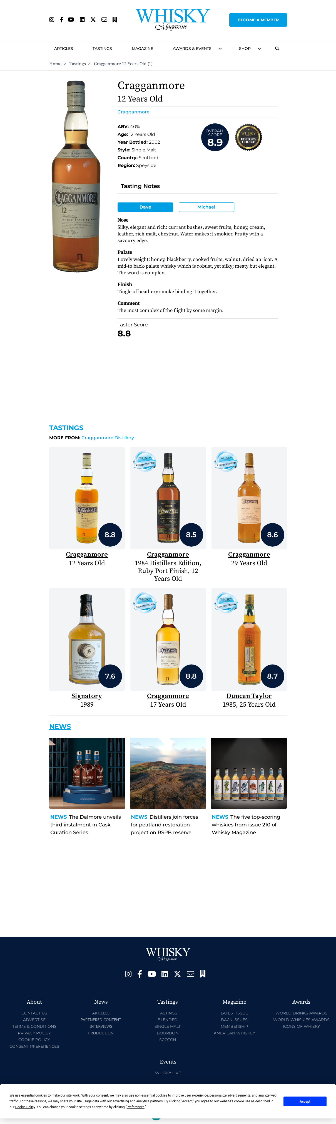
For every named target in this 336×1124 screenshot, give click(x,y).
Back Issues (234, 1019)
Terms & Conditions (34, 1026)
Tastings (102, 48)
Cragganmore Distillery (91, 437)
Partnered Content (101, 1019)
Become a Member (258, 19)
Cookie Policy (34, 1039)
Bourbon (167, 1033)
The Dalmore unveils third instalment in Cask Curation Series (85, 825)
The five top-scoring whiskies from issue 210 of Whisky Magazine (246, 825)
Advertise (34, 1019)
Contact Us (34, 1013)
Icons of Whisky (301, 1026)
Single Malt (168, 1026)
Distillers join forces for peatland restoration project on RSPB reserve (164, 825)
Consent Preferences (34, 1046)
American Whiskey (234, 1033)
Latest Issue (234, 1013)
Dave (145, 207)
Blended (168, 1019)
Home (55, 64)
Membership (234, 1026)
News (58, 817)
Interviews (100, 1026)
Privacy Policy (34, 1033)
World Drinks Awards (301, 1013)
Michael (206, 207)
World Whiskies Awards (301, 1019)
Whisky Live (168, 1072)
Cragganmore (134, 112)
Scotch (167, 1039)
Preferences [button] (136, 1107)
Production (101, 1033)
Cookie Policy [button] (25, 1107)
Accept (305, 1101)
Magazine (142, 48)
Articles (63, 48)
